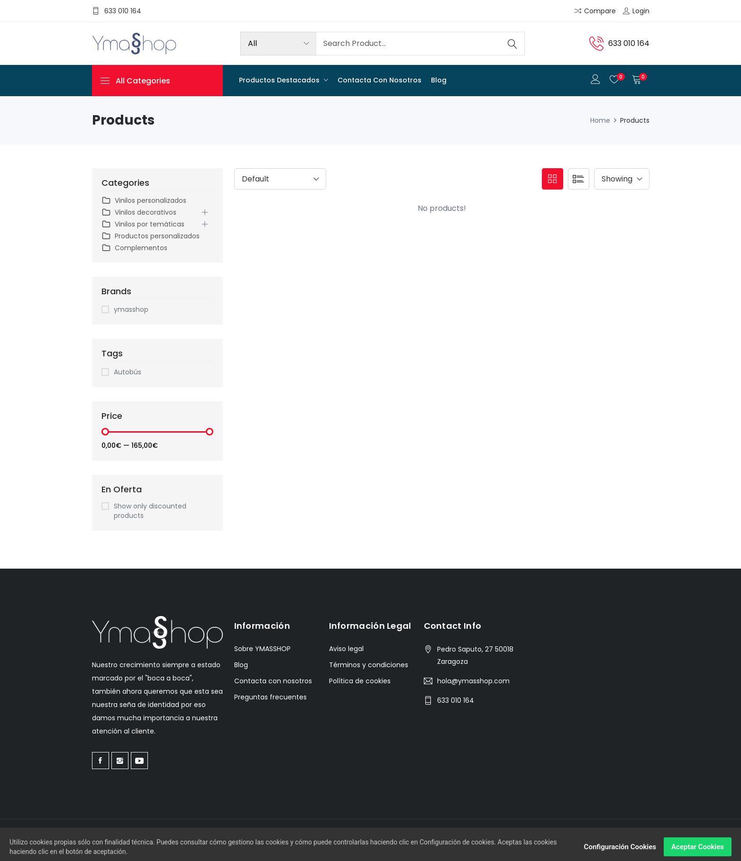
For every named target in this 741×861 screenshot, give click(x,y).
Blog (439, 80)
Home (600, 120)
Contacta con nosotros (379, 80)
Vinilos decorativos (138, 213)
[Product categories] (278, 43)
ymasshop (131, 309)
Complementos (134, 248)
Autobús (127, 372)
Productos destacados (280, 80)
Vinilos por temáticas (142, 224)
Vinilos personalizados (143, 201)
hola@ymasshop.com (473, 681)
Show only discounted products (150, 510)
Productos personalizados (150, 236)
